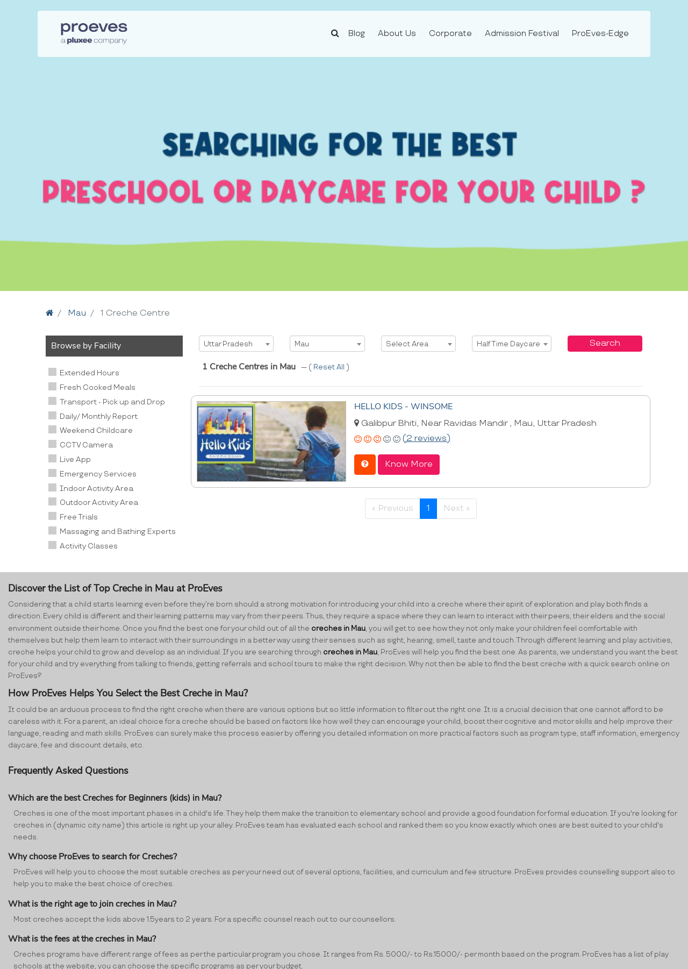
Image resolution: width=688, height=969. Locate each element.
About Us (397, 33)
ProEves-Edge (600, 33)
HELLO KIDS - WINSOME (403, 406)
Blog (356, 33)
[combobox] (236, 344)
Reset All (329, 367)
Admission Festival (522, 33)
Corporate (450, 33)
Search (605, 343)
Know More (409, 464)
